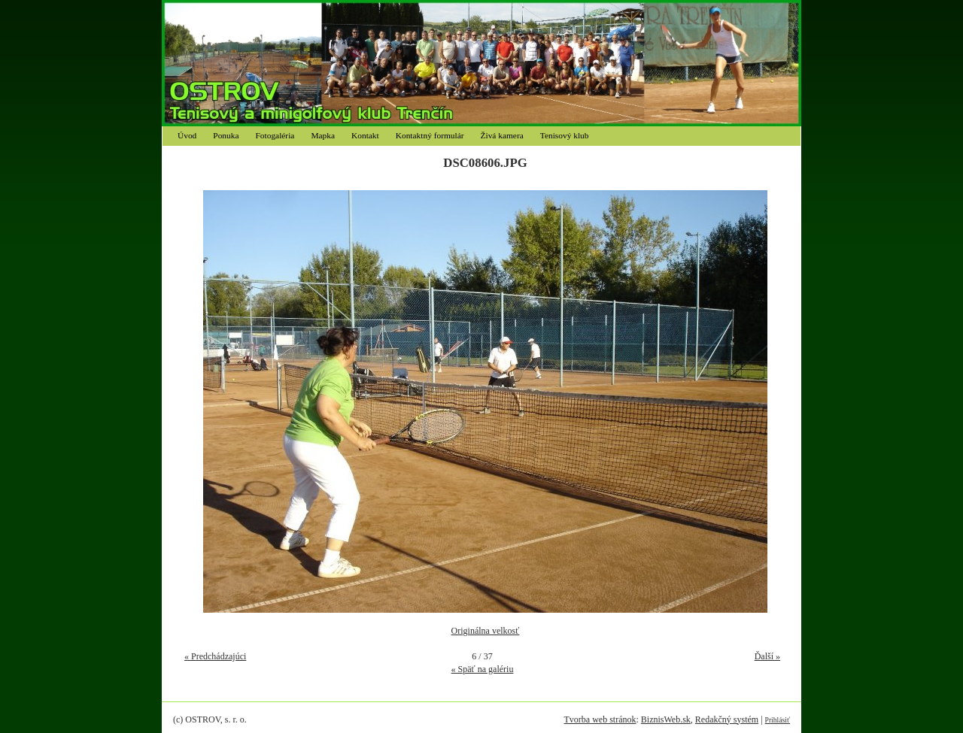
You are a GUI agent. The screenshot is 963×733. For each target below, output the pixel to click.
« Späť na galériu (482, 669)
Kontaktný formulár (430, 135)
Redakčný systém (726, 719)
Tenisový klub (564, 135)
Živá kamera (502, 135)
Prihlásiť (777, 720)
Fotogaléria (275, 135)
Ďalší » (767, 656)
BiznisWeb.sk (666, 719)
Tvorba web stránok (600, 719)
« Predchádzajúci (215, 656)
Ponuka (225, 135)
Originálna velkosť (485, 630)
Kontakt (365, 135)
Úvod (187, 135)
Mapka (323, 135)
